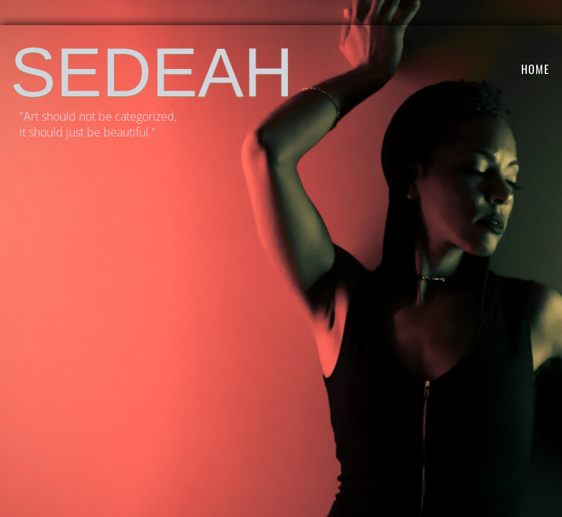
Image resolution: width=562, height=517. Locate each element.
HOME (535, 69)
